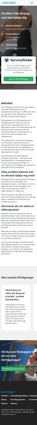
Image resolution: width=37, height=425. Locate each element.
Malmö (4, 400)
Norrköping (13, 400)
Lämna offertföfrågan (18, 79)
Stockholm (32, 400)
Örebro (22, 400)
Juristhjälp (9, 2)
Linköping (32, 396)
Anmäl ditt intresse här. (13, 368)
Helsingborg (13, 396)
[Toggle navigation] (32, 3)
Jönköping (23, 396)
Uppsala (4, 403)
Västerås (13, 403)
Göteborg (4, 396)
